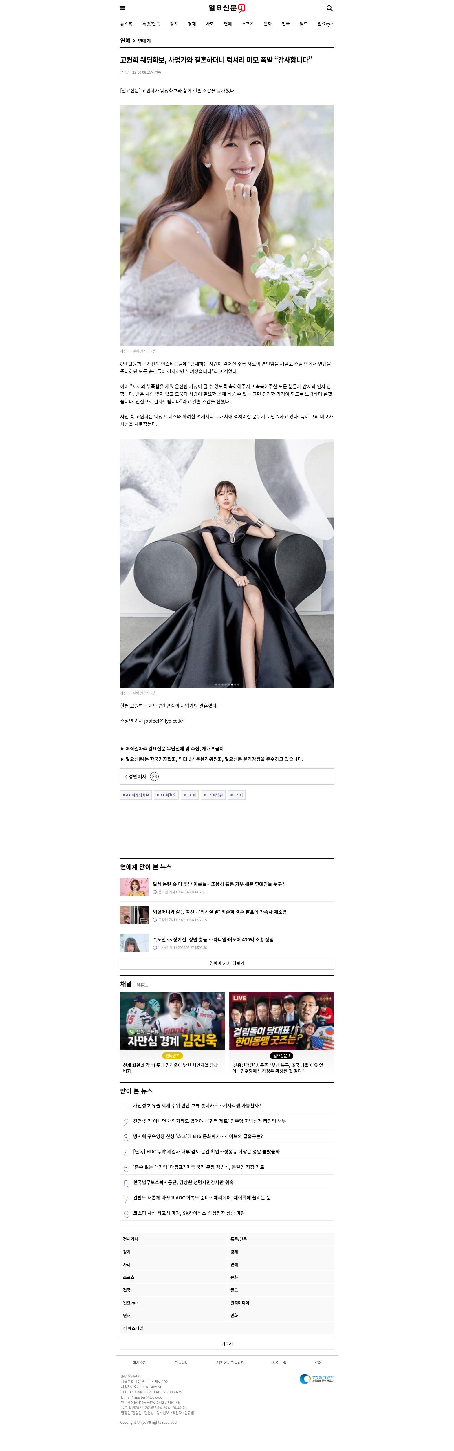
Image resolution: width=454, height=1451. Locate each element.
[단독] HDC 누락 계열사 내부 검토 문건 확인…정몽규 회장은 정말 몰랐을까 (206, 1151)
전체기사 (130, 1239)
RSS (317, 1362)
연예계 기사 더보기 (227, 963)
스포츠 (248, 24)
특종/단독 (151, 24)
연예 (228, 24)
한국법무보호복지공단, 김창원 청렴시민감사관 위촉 (183, 1182)
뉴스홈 (126, 24)
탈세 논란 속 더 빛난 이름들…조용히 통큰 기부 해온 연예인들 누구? (218, 883)
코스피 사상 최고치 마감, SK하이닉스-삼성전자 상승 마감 (189, 1213)
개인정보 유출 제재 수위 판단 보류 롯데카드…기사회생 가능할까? (197, 1105)
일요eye (325, 24)
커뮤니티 (181, 1362)
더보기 (227, 1343)
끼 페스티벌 (133, 1328)
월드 (304, 24)
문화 (268, 24)
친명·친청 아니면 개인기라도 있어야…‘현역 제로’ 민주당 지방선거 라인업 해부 (209, 1120)
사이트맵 (279, 1362)
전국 (286, 24)
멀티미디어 (239, 1302)
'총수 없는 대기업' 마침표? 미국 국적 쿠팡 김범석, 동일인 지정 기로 (198, 1167)
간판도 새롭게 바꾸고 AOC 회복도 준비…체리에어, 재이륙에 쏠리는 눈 (202, 1197)
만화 (234, 1315)
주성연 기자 (135, 776)
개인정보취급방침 (230, 1362)
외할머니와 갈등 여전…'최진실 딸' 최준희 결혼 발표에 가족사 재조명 (220, 911)
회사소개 (140, 1362)
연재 (127, 1315)
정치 (174, 24)
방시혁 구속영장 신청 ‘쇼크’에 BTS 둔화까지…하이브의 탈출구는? (198, 1136)
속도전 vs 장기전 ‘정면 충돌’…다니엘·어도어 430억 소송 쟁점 (213, 939)
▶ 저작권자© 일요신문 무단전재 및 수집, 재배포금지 (172, 748)
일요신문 (227, 8)
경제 (192, 24)
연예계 (144, 40)
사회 (210, 24)
